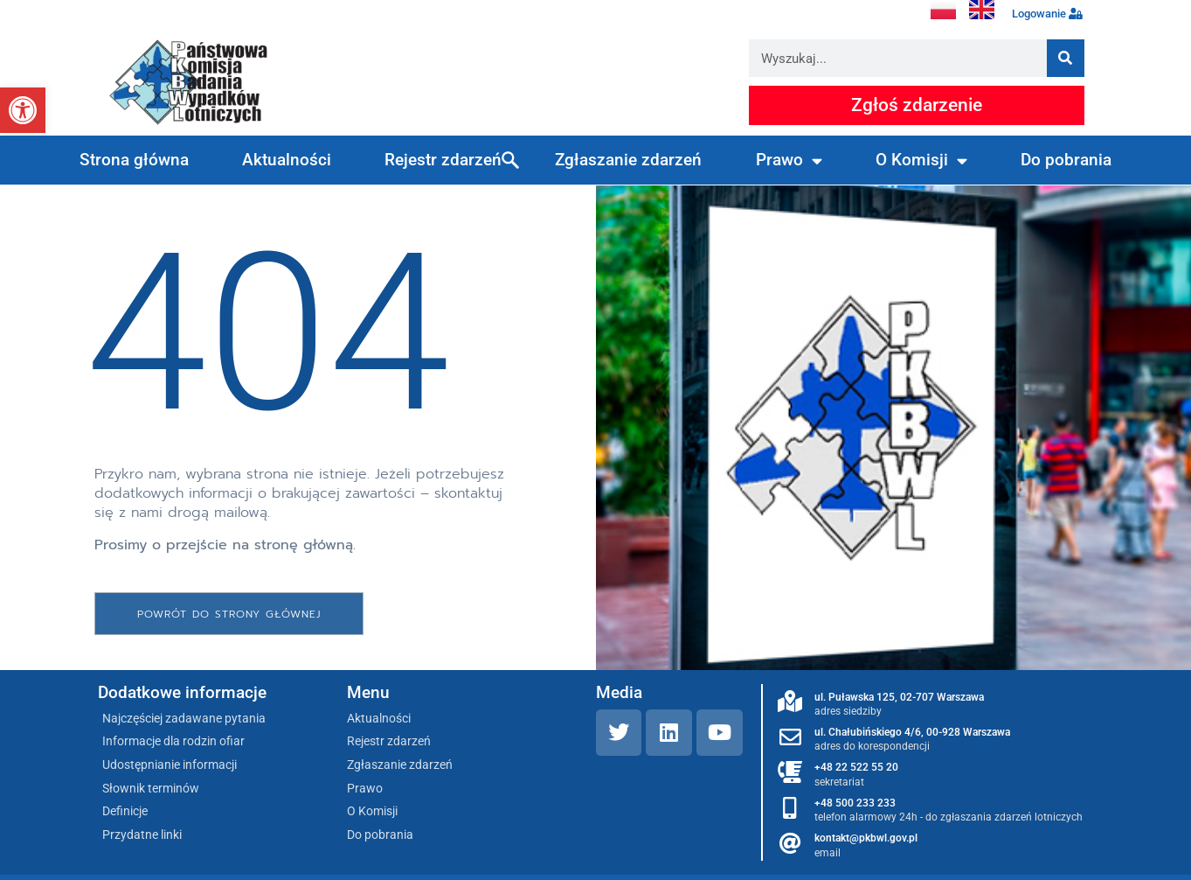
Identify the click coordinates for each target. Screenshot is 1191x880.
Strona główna (134, 160)
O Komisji (921, 160)
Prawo (789, 160)
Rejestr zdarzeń (443, 160)
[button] (22, 110)
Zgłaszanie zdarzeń (628, 160)
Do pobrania (1066, 160)
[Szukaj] (1065, 58)
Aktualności (286, 160)
